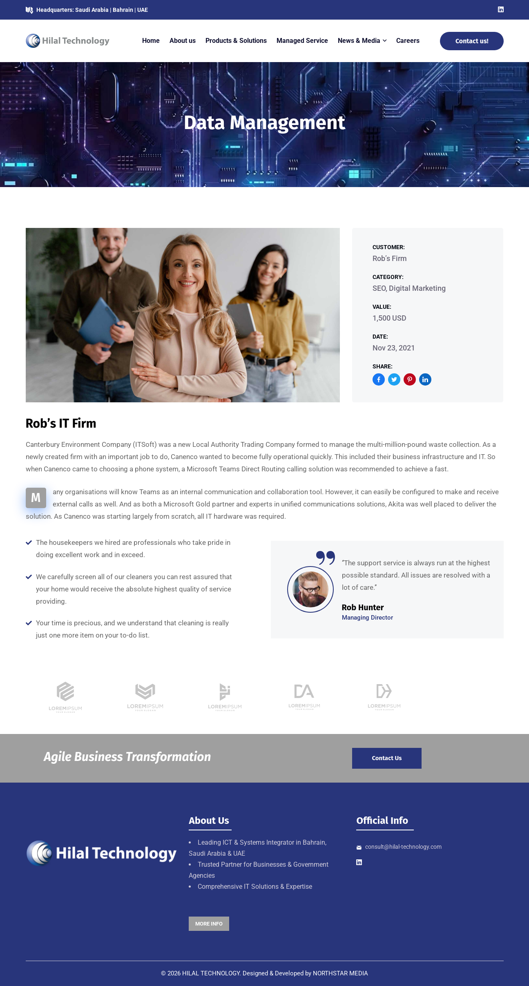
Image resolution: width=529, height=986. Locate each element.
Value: (382, 306)
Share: (383, 366)
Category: (388, 277)
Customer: (389, 247)
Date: (380, 336)
